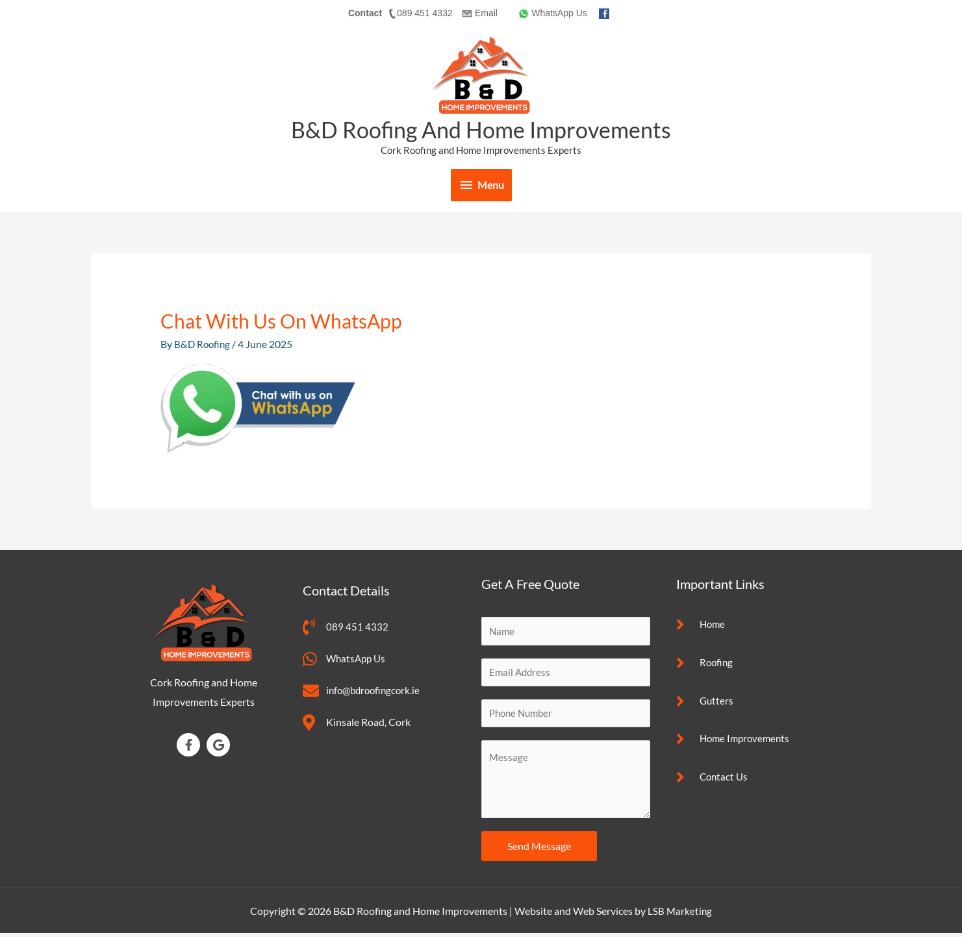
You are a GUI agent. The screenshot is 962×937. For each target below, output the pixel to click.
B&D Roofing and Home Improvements (481, 129)
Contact (365, 13)
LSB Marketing (680, 914)
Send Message (539, 849)
